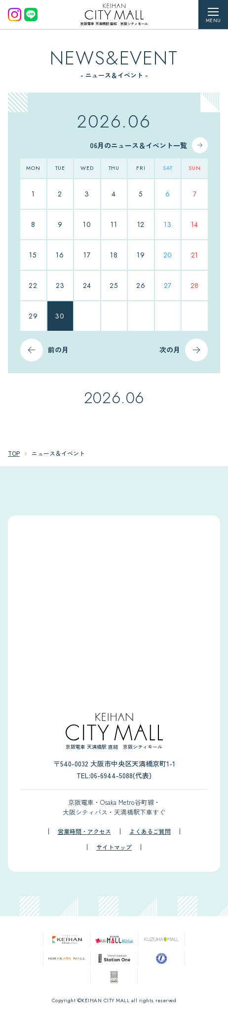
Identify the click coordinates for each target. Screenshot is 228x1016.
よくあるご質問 (150, 831)
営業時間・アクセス (84, 831)
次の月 (169, 349)
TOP (14, 453)
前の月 (58, 349)
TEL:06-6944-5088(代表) (114, 775)
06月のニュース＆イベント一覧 (138, 145)
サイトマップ (114, 847)
